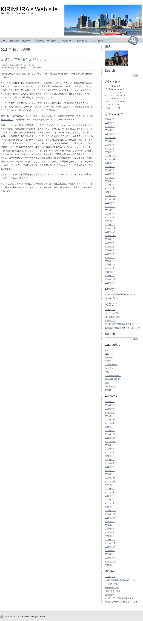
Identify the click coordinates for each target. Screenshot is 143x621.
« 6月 (107, 108)
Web (7, 67)
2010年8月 (110, 243)
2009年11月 (110, 265)
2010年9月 (110, 239)
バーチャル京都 (112, 313)
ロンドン (109, 368)
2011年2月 (110, 221)
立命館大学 (110, 320)
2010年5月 (110, 246)
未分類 (108, 390)
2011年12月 (110, 195)
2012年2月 (110, 188)
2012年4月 (110, 181)
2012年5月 (110, 177)
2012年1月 (110, 192)
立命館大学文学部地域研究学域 (119, 324)
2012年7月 (110, 170)
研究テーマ (27, 40)
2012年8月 (110, 166)
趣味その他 (82, 40)
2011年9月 (110, 203)
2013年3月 (110, 148)
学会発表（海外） (113, 379)
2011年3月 (110, 217)
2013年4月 (110, 145)
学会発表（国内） (18, 67)
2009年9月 (110, 268)
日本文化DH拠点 (112, 317)
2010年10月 (110, 235)
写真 (92, 40)
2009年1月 (110, 275)
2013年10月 (110, 137)
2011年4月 (110, 214)
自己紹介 (14, 40)
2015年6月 (110, 126)
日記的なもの (111, 386)
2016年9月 (110, 123)
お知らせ (109, 357)
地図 (107, 372)
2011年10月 (110, 199)
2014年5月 (110, 130)
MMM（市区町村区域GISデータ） (120, 294)
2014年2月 (110, 134)
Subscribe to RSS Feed (134, 40)
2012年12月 (110, 152)
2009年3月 (110, 272)
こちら (14, 178)
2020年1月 (110, 119)
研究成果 (51, 40)
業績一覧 (40, 40)
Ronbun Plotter (111, 298)
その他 (108, 361)
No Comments (35, 67)
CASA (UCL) (110, 309)
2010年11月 (110, 232)
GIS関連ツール (66, 40)
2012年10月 (110, 159)
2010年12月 (110, 228)
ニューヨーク (111, 364)
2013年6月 (110, 141)
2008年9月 (110, 283)
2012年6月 (110, 174)
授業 (107, 383)
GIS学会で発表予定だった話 (24, 59)
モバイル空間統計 (49, 140)
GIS (2, 67)
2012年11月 (110, 156)
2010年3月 (110, 254)
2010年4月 (110, 250)
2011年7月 (110, 210)
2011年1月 (110, 224)
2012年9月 (110, 163)
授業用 (101, 40)
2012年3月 (110, 185)
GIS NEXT (19, 184)
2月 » (119, 108)
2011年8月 (110, 206)
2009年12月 (110, 261)
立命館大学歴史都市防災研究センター (122, 328)
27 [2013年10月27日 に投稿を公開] (106, 105)
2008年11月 (110, 279)
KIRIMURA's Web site (29, 9)
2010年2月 (110, 257)
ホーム (4, 40)
